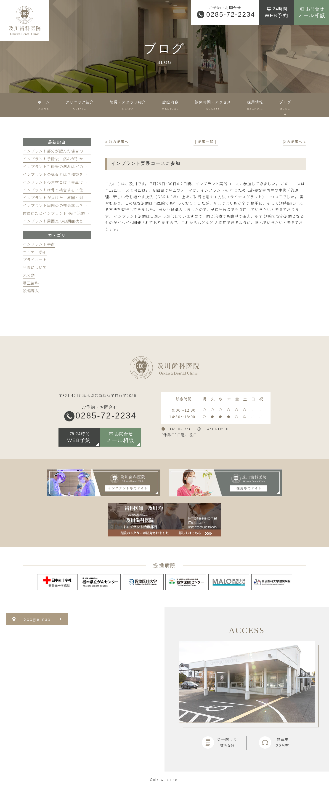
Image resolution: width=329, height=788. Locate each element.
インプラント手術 (39, 244)
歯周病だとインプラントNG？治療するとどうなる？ (70, 213)
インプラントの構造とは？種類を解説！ (59, 174)
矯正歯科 (31, 283)
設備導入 (31, 290)
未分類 (29, 275)
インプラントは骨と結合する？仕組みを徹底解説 (67, 190)
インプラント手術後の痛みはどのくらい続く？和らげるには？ (79, 166)
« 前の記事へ (117, 141)
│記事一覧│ (206, 141)
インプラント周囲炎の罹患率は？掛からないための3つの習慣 (78, 205)
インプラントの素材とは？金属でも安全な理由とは (69, 182)
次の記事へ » (294, 141)
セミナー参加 (35, 252)
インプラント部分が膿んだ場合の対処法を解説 (65, 151)
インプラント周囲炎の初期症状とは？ (57, 221)
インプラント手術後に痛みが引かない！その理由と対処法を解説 (81, 158)
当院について (35, 267)
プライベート (35, 259)
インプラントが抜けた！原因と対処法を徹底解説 (67, 197)
